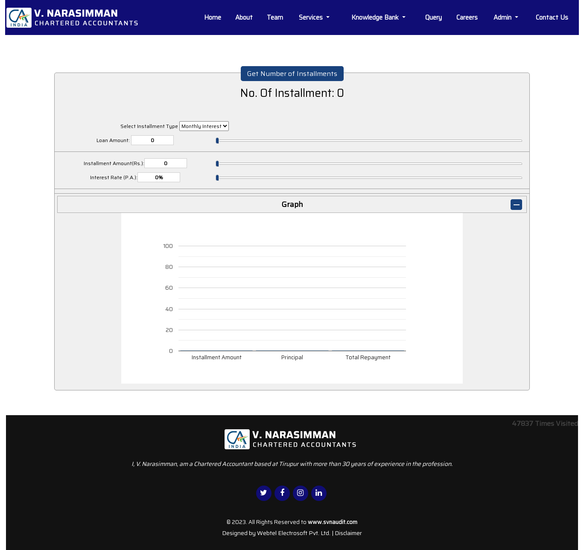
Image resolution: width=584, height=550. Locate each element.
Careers (467, 17)
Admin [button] (503, 17)
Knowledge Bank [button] (375, 17)
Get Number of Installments (292, 73)
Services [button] (311, 17)
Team (275, 17)
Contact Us (552, 17)
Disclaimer (348, 533)
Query (433, 17)
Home (212, 17)
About (244, 17)
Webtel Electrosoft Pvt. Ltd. (293, 533)
